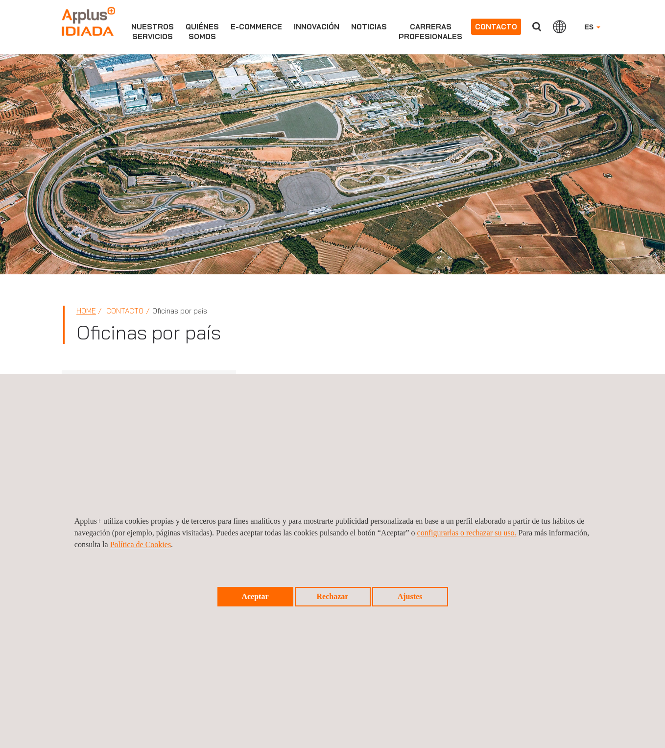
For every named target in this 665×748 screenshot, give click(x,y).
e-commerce (256, 26)
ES (592, 27)
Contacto (496, 26)
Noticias (369, 26)
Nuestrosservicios (152, 31)
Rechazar (333, 596)
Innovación (316, 26)
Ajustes (410, 596)
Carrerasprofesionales (430, 31)
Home (86, 310)
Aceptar (254, 596)
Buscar (537, 27)
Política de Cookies (140, 544)
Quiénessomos (202, 31)
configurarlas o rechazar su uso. (467, 533)
